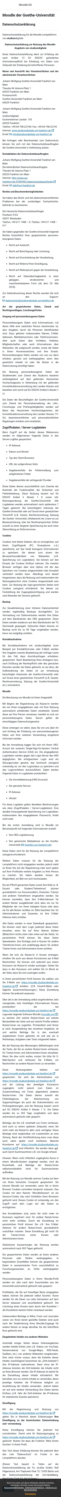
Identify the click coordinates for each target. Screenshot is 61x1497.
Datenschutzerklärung (35, 1488)
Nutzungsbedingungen (14, 1488)
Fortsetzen (30, 1494)
